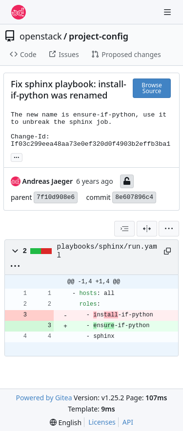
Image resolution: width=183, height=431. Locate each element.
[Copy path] (167, 251)
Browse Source (152, 88)
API (127, 422)
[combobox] (124, 228)
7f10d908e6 (56, 197)
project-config (98, 36)
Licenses (102, 422)
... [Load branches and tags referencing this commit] (17, 156)
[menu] (169, 228)
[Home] (18, 12)
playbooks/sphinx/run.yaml (107, 251)
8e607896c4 (134, 197)
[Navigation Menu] (168, 12)
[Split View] (147, 228)
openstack (41, 36)
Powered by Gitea (44, 397)
